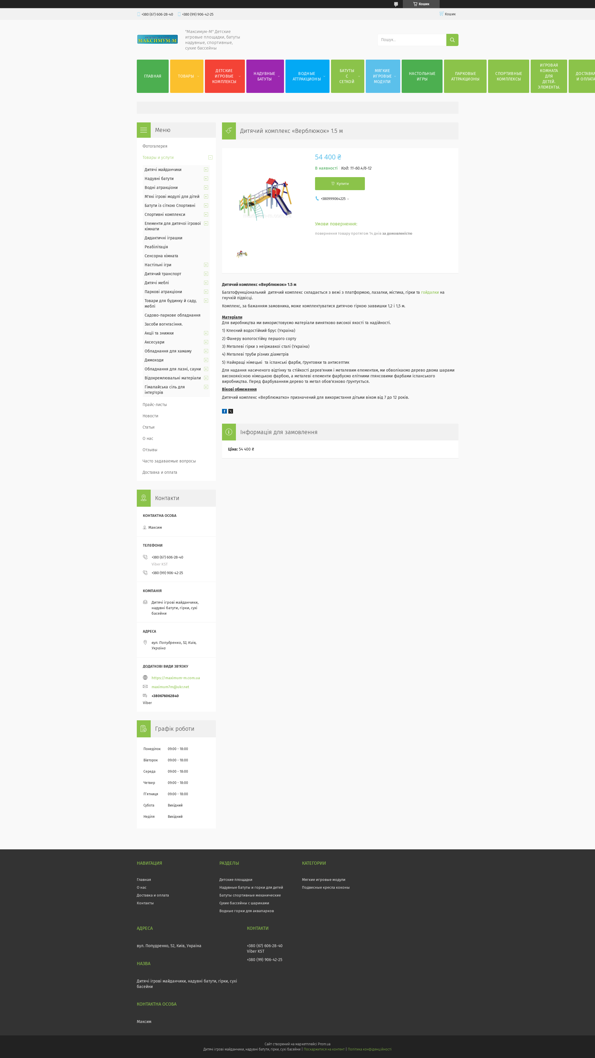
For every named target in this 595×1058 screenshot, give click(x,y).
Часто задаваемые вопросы (169, 461)
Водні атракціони (161, 187)
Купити (343, 183)
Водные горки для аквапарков (246, 911)
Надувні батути (159, 178)
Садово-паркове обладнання (173, 315)
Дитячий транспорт (163, 273)
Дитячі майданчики (163, 169)
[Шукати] (452, 40)
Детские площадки (235, 879)
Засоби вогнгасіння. (164, 324)
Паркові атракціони (163, 291)
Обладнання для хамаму (168, 351)
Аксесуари (154, 342)
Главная (152, 76)
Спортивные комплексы (508, 76)
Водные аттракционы (307, 76)
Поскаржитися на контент (324, 1049)
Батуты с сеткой (346, 76)
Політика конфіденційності (369, 1049)
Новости (150, 416)
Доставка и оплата (160, 472)
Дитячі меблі (157, 282)
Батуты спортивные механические (250, 895)
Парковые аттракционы (465, 76)
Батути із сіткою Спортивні (170, 205)
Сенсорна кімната (161, 256)
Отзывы (150, 449)
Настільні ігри (158, 264)
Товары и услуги (158, 157)
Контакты (145, 903)
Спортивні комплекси (165, 214)
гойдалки (430, 292)
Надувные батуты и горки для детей (251, 887)
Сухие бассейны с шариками (244, 903)
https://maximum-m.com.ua (176, 678)
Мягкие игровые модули (382, 76)
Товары (186, 76)
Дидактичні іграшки (163, 238)
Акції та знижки (159, 333)
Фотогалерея (155, 146)
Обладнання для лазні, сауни (173, 369)
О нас (148, 438)
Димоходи (154, 360)
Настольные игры (422, 76)
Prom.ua (324, 1044)
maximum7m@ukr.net (170, 687)
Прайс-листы (155, 404)
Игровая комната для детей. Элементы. (549, 76)
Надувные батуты (264, 76)
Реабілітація (156, 247)
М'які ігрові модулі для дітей (172, 196)
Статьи (148, 427)
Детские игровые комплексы (224, 76)
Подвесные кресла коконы (326, 887)
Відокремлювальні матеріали (173, 378)
